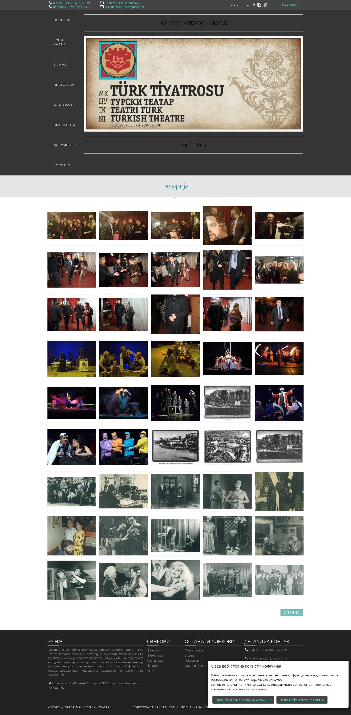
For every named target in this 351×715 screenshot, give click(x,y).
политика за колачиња (248, 685)
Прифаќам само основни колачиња (243, 696)
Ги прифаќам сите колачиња (302, 696)
